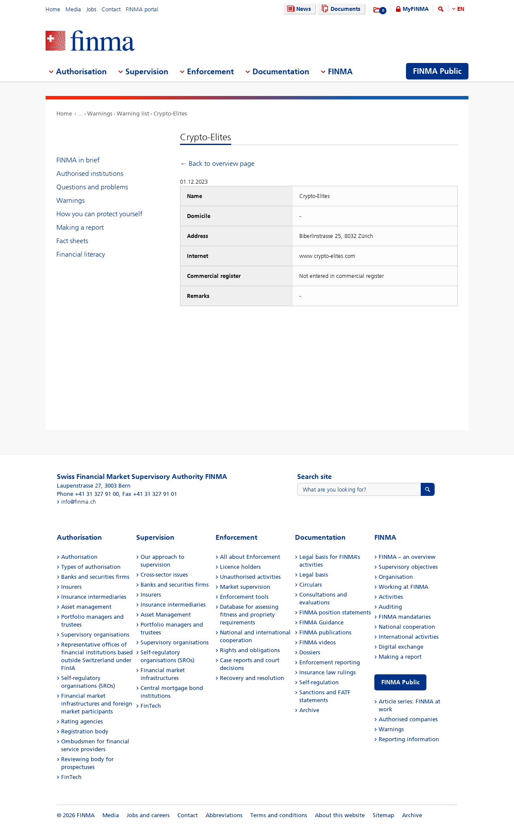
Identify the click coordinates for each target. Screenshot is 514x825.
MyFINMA (416, 9)
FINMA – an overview (407, 557)
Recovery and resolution (252, 678)
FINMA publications (325, 632)
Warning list (133, 113)
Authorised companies (408, 719)
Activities (391, 597)
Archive (309, 710)
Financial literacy (80, 254)
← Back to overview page (217, 163)
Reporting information (409, 739)
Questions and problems (92, 187)
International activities (409, 637)
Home (53, 9)
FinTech (71, 777)
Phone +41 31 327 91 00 (88, 494)
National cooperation (407, 627)
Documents (339, 9)
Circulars (310, 584)
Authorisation (79, 557)
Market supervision (245, 587)
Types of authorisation (91, 567)
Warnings (99, 113)
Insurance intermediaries (93, 597)
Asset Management (166, 614)
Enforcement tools (244, 597)
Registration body (84, 731)
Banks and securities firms (95, 577)
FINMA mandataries (405, 617)
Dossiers (309, 652)
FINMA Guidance (321, 622)
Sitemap (383, 815)
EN (460, 9)
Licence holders (240, 567)
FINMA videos (317, 642)
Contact (111, 9)
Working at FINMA (403, 587)
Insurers (71, 587)
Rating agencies (82, 721)
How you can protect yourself (99, 214)
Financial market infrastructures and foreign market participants (96, 704)
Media (73, 9)
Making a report (80, 227)
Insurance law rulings (327, 672)
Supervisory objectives (408, 567)
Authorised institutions (89, 173)
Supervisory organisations (95, 634)
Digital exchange (401, 647)
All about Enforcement (250, 557)
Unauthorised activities (250, 577)
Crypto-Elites (170, 113)
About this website (340, 815)
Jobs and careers (148, 815)
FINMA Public (400, 682)
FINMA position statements (335, 612)
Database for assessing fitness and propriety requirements (249, 615)
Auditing (390, 607)
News (298, 9)
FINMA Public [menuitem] (437, 71)
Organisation (396, 577)
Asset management (86, 607)
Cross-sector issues (164, 574)
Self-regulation (319, 682)
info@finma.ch (78, 501)
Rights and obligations (250, 650)
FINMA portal (142, 9)
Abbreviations (224, 815)
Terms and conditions (278, 815)
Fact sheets (72, 241)
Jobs (91, 9)
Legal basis (313, 574)
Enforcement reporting (329, 662)
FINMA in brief (77, 160)
